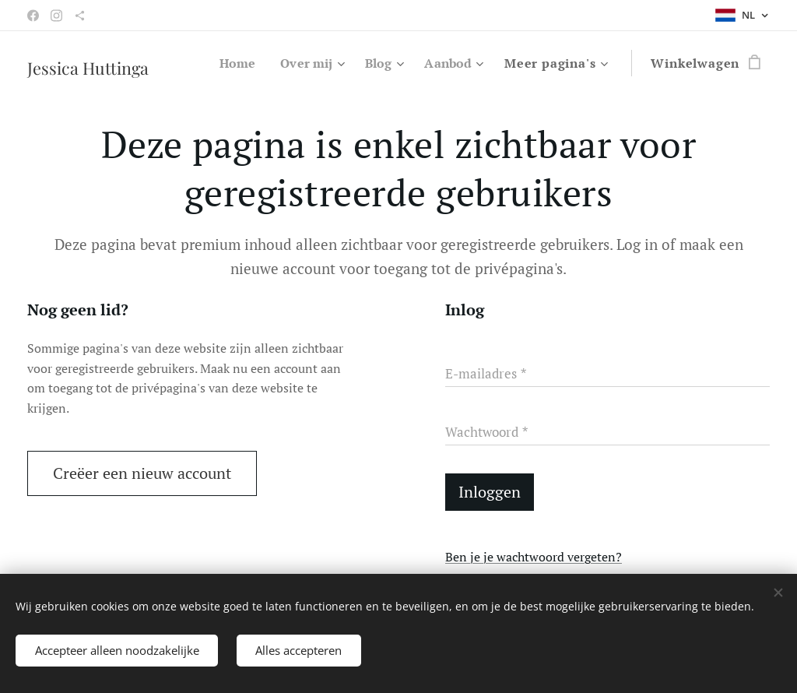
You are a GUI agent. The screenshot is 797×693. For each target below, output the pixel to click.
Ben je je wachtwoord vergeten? (533, 556)
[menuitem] (230, 63)
